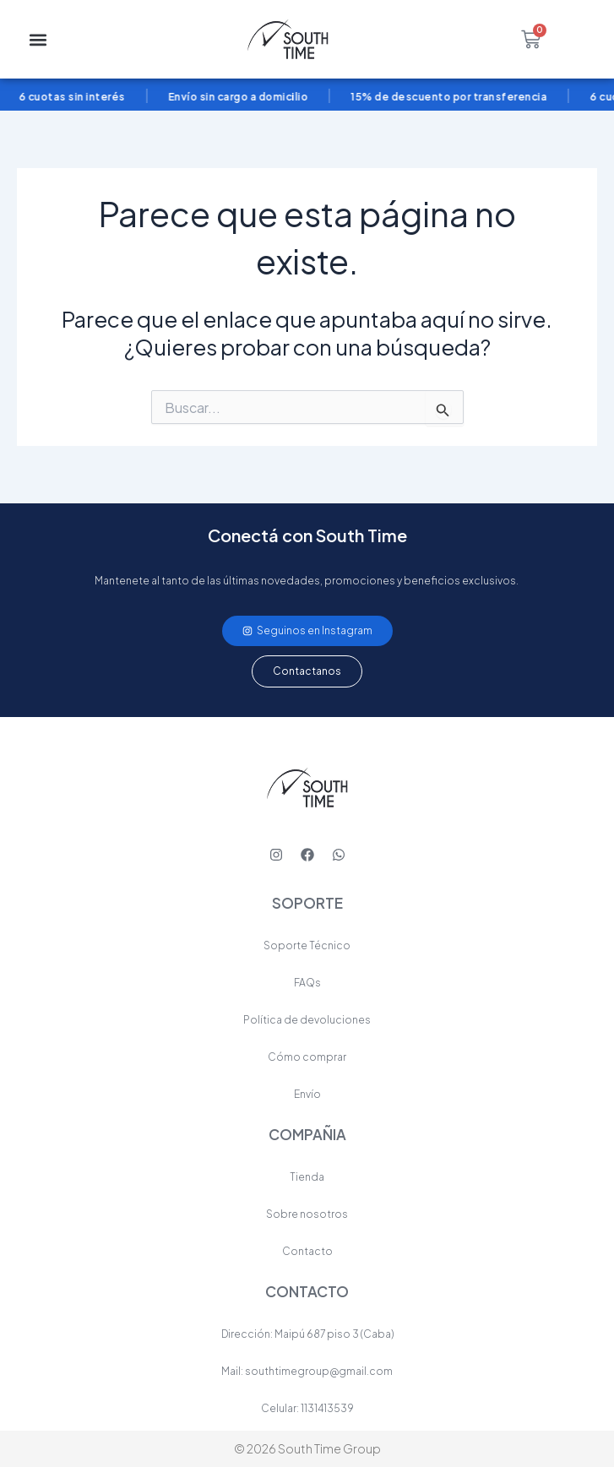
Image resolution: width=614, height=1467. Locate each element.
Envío (307, 1094)
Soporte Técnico (307, 945)
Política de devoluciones (307, 1019)
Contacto (307, 1251)
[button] (38, 39)
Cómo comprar (307, 1057)
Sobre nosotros (307, 1214)
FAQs (307, 982)
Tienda (307, 1177)
